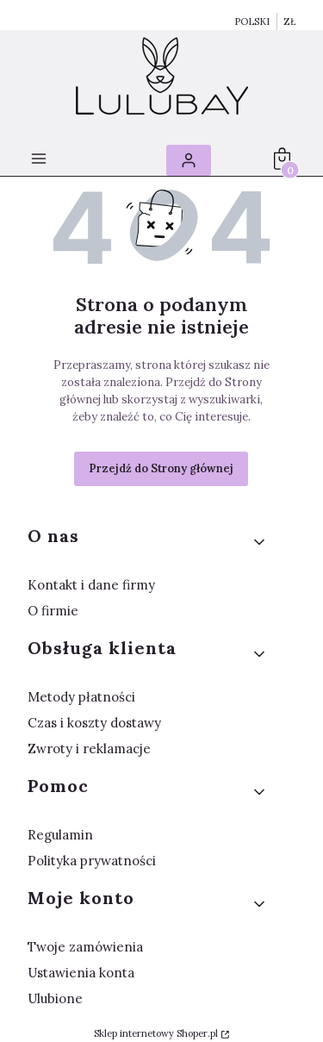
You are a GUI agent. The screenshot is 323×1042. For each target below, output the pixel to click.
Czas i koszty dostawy (94, 722)
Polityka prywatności (92, 860)
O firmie (53, 610)
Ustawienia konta (81, 972)
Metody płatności (81, 697)
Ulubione (55, 998)
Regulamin (60, 835)
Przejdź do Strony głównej (161, 468)
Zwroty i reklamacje (89, 748)
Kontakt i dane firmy (91, 585)
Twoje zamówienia (85, 947)
